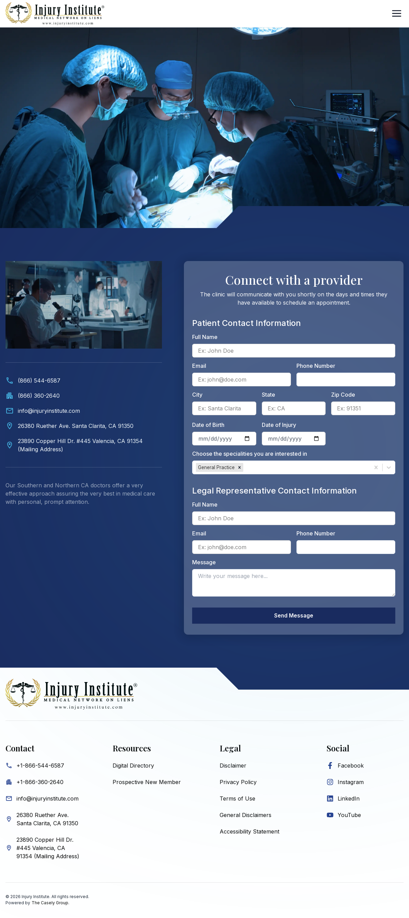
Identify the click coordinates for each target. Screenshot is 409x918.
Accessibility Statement (249, 832)
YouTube (349, 816)
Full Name (205, 336)
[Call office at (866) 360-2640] (83, 396)
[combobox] (245, 467)
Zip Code (343, 394)
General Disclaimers (245, 816)
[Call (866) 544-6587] (83, 380)
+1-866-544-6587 (40, 766)
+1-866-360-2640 (39, 783)
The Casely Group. (50, 903)
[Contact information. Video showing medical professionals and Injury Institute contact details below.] (84, 390)
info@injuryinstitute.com (47, 799)
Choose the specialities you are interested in (249, 453)
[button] (239, 467)
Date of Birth (208, 424)
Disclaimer (233, 766)
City (197, 394)
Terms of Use (237, 799)
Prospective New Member (147, 783)
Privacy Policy (238, 783)
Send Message (294, 616)
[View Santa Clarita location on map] (83, 426)
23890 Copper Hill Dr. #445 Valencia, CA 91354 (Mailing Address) (47, 849)
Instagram (351, 783)
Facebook (351, 766)
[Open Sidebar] (397, 13)
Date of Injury (279, 424)
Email (199, 365)
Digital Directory (133, 766)
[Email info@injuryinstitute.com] (83, 411)
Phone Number (315, 365)
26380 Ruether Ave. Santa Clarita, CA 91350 (47, 820)
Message (204, 562)
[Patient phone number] (345, 379)
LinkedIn (349, 799)
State (268, 394)
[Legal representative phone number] (345, 547)
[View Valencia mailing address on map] (83, 445)
